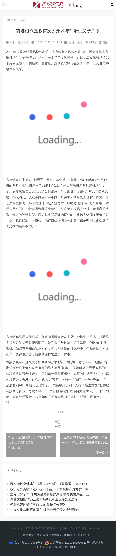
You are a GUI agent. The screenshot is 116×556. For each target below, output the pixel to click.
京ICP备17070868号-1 (28, 542)
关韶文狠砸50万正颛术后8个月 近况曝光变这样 (43, 499)
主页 (12, 20)
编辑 (104, 42)
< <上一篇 (14, 447)
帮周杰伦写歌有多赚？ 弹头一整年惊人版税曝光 (44, 509)
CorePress (69, 546)
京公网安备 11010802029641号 (70, 542)
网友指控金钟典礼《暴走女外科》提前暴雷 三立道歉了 (53, 484)
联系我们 (69, 535)
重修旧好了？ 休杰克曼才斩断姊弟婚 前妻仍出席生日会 (49, 494)
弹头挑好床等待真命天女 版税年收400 (37, 504)
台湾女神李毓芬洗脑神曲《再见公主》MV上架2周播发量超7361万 (85, 442)
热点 (23, 20)
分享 (58, 423)
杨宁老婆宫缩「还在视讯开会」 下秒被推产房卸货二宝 (49, 489)
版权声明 (29, 535)
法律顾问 (56, 535)
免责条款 (42, 535)
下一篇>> (102, 452)
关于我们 (83, 535)
